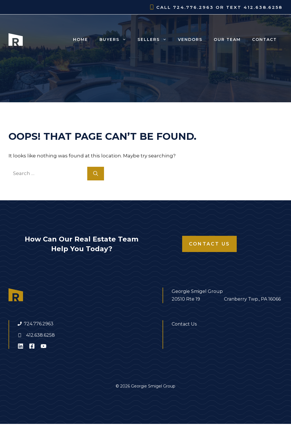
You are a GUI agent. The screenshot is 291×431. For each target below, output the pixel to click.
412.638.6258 (40, 335)
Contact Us (209, 244)
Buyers (115, 39)
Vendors (190, 39)
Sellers (155, 39)
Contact (264, 39)
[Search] (95, 173)
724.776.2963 (38, 323)
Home (80, 39)
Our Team (227, 39)
